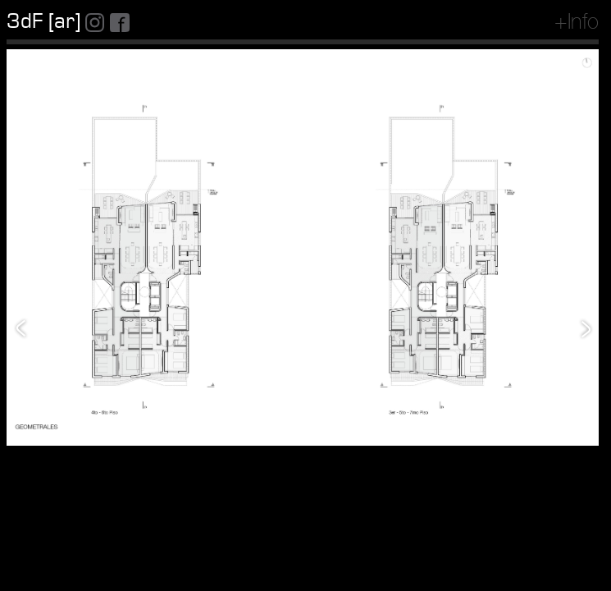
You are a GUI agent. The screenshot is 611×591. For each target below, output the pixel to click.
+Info (576, 23)
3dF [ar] (43, 21)
